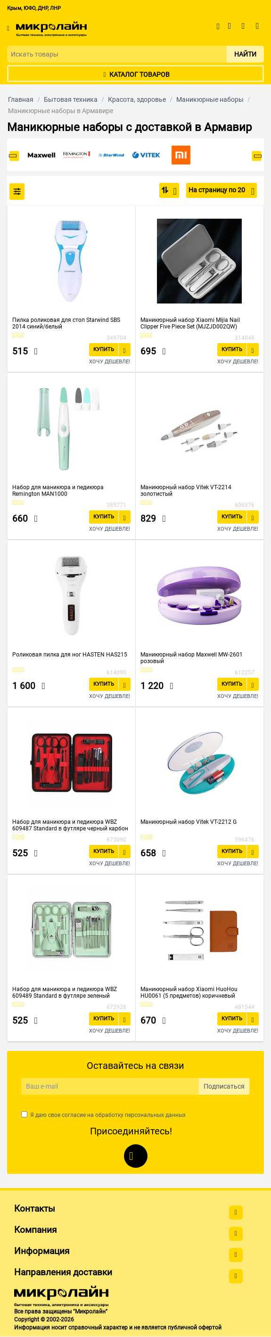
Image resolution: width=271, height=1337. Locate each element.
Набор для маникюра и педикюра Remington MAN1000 (58, 490)
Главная (20, 99)
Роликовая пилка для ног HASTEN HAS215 (69, 654)
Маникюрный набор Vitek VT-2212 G (188, 822)
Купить (103, 349)
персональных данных (155, 1115)
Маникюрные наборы (210, 99)
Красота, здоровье (137, 99)
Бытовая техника (71, 99)
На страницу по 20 (222, 191)
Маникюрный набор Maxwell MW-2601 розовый (191, 657)
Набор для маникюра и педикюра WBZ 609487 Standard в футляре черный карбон (70, 825)
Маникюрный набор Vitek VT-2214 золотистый (185, 490)
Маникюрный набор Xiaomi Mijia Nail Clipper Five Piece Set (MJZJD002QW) (190, 323)
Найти (245, 54)
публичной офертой (195, 1327)
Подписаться (224, 1086)
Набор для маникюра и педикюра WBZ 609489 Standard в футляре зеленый (64, 992)
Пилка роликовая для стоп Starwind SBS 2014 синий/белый (66, 323)
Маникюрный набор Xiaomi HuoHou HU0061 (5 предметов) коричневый (189, 992)
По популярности (172, 191)
